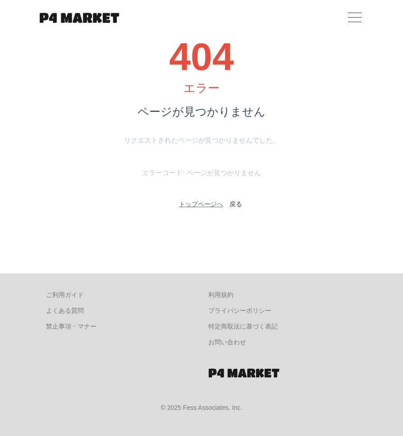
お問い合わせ (227, 342)
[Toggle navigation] (353, 19)
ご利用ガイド (65, 294)
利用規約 (221, 294)
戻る (235, 204)
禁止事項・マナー (71, 326)
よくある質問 (65, 310)
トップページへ (201, 204)
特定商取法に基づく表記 (243, 326)
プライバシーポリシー (239, 310)
